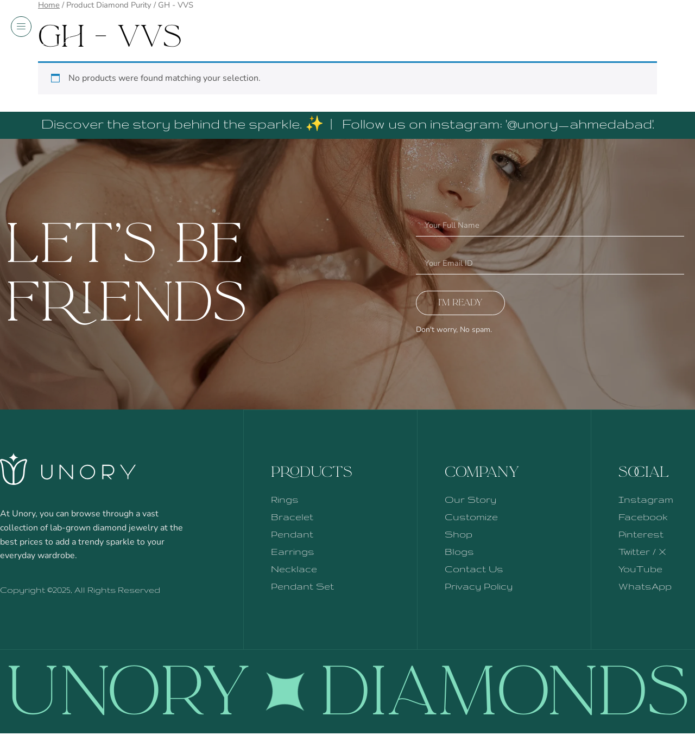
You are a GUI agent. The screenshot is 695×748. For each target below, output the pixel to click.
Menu (38, 33)
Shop (658, 33)
